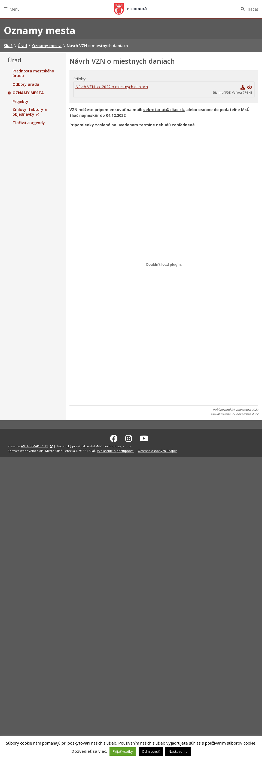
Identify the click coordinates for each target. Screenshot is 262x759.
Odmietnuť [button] (151, 751)
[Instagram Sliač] (128, 437)
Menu (15, 9)
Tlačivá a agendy (29, 122)
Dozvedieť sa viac (88, 751)
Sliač (130, 9)
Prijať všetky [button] (123, 751)
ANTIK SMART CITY (34, 445)
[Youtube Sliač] (144, 437)
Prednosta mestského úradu (33, 73)
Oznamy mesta (28, 92)
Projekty (20, 101)
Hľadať (252, 9)
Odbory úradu (26, 84)
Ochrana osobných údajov (157, 450)
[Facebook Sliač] (114, 437)
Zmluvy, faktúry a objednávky (30, 112)
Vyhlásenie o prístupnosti (115, 450)
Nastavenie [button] (178, 751)
